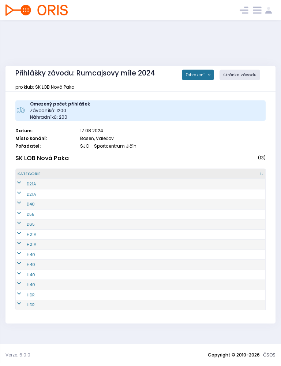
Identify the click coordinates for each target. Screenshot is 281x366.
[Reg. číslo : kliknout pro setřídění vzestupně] (66, 177)
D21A (22, 190)
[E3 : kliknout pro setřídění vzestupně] (225, 177)
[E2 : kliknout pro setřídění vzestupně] (200, 177)
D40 (22, 210)
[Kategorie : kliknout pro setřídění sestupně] (34, 177)
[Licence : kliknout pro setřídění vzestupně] (146, 177)
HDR (22, 301)
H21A (22, 240)
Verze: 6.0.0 (17, 355)
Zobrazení (196, 75)
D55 (21, 220)
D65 (22, 230)
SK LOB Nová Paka (42, 158)
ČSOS (269, 355)
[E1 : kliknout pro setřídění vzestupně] (174, 177)
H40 (22, 260)
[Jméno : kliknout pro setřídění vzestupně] (106, 177)
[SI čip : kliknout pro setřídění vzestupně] (252, 177)
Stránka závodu (239, 75)
